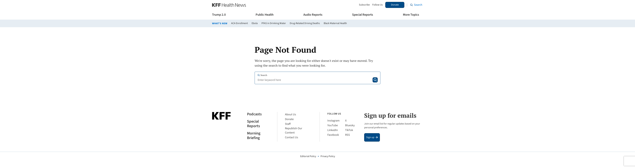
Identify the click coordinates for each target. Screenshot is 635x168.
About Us (290, 114)
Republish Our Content (293, 130)
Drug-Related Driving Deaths (305, 23)
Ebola (255, 23)
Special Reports (362, 15)
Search (262, 75)
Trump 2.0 (219, 15)
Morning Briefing (253, 135)
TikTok (349, 130)
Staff (288, 124)
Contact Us (291, 137)
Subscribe (364, 4)
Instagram (333, 121)
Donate (395, 4)
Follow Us (377, 4)
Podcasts (254, 114)
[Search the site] (416, 5)
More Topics (411, 15)
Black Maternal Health (335, 23)
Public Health (265, 15)
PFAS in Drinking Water (273, 23)
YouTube (332, 125)
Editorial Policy (308, 156)
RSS (347, 135)
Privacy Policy (328, 156)
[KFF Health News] (229, 5)
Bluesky (350, 125)
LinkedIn (332, 130)
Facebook (333, 135)
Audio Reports (312, 15)
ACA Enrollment (239, 23)
